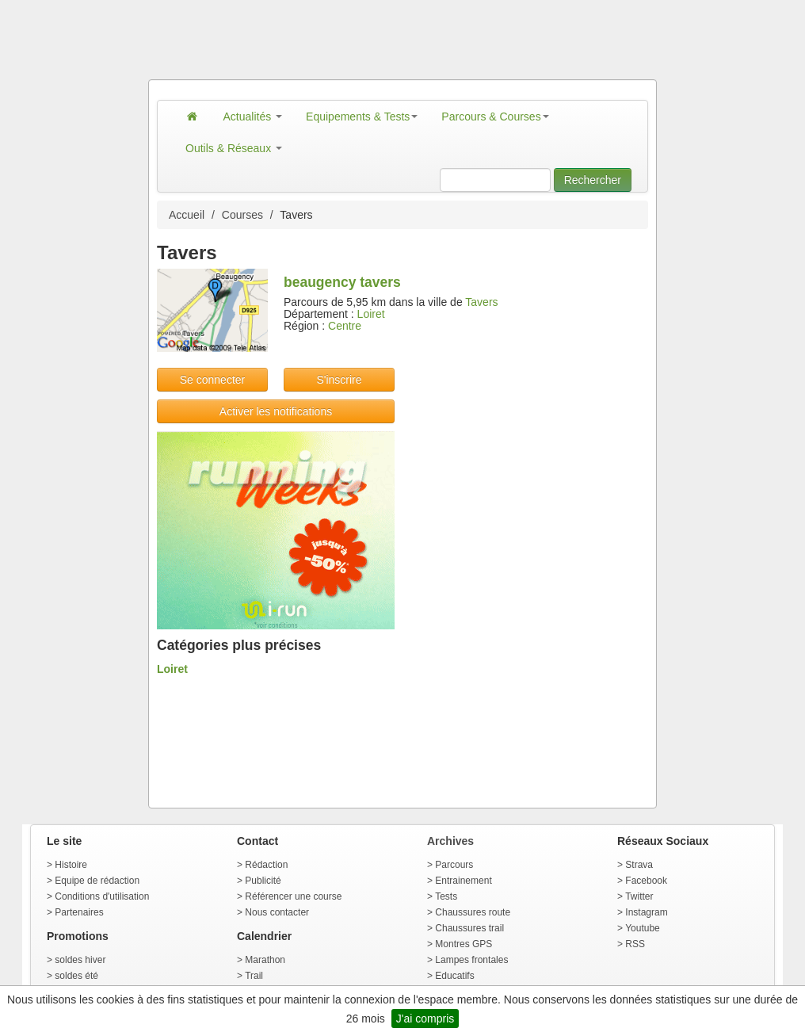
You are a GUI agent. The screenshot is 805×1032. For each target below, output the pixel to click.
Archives (450, 841)
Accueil (186, 214)
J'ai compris (425, 1018)
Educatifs (454, 975)
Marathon (265, 959)
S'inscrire (338, 379)
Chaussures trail (469, 928)
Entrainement (463, 880)
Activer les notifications (275, 411)
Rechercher (592, 180)
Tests (446, 896)
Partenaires (79, 912)
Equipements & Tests (362, 116)
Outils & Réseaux (233, 148)
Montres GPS (463, 944)
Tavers (481, 302)
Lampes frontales (471, 959)
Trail (254, 975)
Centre (344, 325)
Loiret (371, 314)
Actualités (253, 116)
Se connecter (213, 379)
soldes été (76, 975)
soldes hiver (80, 959)
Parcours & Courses (494, 116)
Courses (242, 214)
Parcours (454, 864)
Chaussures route (472, 912)
